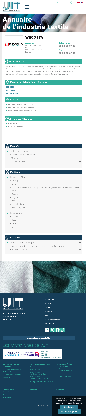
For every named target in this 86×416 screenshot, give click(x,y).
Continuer (69, 407)
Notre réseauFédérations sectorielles (39, 377)
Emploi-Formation (63, 376)
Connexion (49, 323)
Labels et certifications (12, 374)
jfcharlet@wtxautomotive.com (21, 107)
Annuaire (49, 315)
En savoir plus (69, 411)
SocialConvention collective (64, 370)
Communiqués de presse (12, 395)
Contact (48, 311)
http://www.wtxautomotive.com (22, 111)
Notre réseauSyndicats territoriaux (38, 373)
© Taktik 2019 (43, 406)
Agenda (48, 303)
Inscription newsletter (39, 338)
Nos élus (33, 367)
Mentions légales (52, 319)
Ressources (7, 397)
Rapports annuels (9, 392)
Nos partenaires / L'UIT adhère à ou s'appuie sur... (41, 382)
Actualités (49, 299)
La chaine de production (12, 369)
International (61, 373)
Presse (48, 307)
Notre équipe (35, 369)
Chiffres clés (7, 372)
